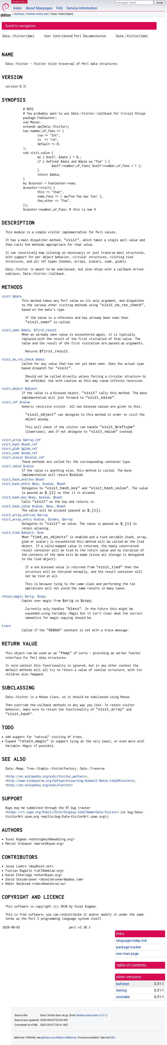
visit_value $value (18, 466)
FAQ (59, 8)
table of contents (131, 965)
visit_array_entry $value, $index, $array (37, 519)
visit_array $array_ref (21, 440)
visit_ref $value (16, 402)
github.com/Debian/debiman (59, 1037)
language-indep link (131, 941)
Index (17, 8)
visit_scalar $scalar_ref (23, 457)
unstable (123, 997)
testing (121, 990)
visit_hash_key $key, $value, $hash (32, 497)
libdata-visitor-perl (37, 13)
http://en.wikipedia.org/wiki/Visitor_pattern (46, 776)
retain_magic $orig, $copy (24, 596)
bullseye (19, 13)
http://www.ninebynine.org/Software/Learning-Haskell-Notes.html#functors (70, 780)
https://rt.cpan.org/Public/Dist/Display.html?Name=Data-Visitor (62, 812)
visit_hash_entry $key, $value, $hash (33, 484)
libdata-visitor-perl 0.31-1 (92, 1015)
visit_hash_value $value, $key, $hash (33, 506)
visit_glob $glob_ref (19, 448)
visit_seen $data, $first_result (29, 330)
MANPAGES (19, 1)
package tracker (128, 947)
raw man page (127, 954)
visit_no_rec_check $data (23, 359)
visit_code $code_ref (19, 453)
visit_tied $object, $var (23, 532)
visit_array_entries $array (25, 515)
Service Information (82, 8)
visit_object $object (19, 388)
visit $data (11, 296)
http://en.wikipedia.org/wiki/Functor (39, 785)
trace (6, 626)
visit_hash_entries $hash (23, 479)
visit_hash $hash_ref (19, 444)
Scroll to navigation (20, 26)
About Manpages (39, 8)
